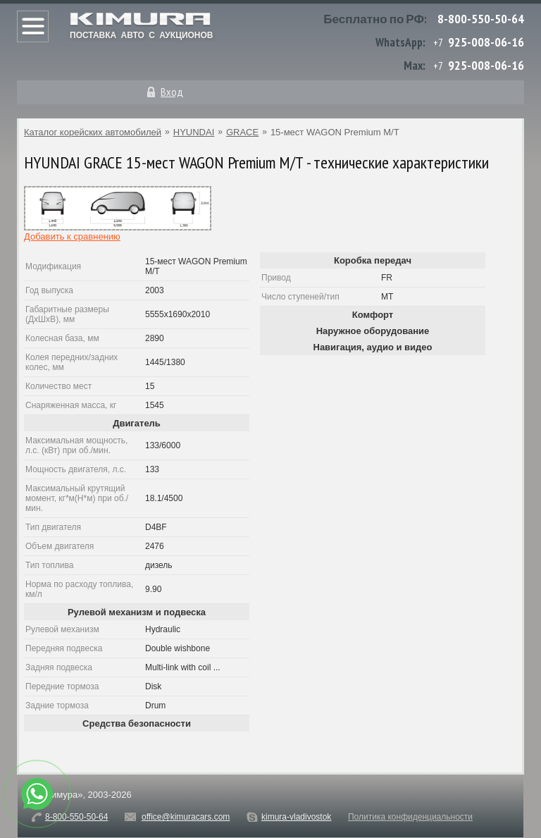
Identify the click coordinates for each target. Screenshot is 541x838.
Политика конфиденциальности (410, 817)
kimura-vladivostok (296, 817)
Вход (172, 92)
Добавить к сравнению (72, 236)
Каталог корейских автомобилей (92, 132)
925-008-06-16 (486, 42)
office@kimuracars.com (186, 817)
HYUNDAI (194, 132)
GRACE (242, 132)
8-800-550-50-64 (480, 19)
